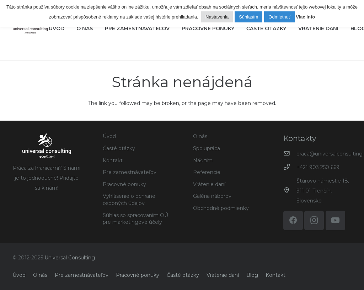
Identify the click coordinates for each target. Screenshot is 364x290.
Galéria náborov (212, 196)
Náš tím (203, 160)
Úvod (109, 136)
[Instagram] (314, 220)
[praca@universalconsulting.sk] (289, 154)
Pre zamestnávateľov (129, 172)
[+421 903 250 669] (289, 167)
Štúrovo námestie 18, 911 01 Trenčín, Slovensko (322, 191)
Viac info (305, 17)
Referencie (206, 172)
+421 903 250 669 (317, 167)
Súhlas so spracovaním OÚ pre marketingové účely (135, 219)
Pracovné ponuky (124, 184)
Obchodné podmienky (221, 208)
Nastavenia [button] (217, 17)
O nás (200, 136)
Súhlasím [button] (248, 17)
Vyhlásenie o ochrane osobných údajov (129, 199)
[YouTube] (335, 220)
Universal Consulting (69, 257)
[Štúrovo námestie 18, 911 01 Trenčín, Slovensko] (289, 191)
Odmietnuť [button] (279, 17)
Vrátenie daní (209, 184)
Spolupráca (206, 148)
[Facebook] (293, 220)
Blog (252, 275)
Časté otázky (119, 148)
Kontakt (113, 160)
